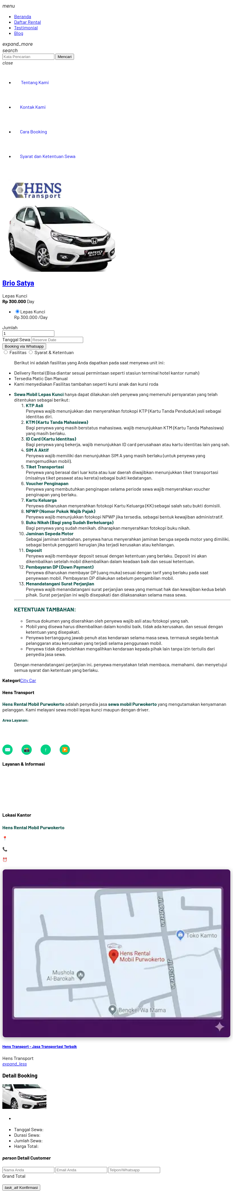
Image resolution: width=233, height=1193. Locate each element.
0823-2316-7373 (24, 849)
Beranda (22, 16)
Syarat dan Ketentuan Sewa (48, 156)
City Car (28, 680)
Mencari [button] (64, 57)
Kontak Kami (33, 107)
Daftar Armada (17, 775)
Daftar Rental (27, 22)
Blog (18, 33)
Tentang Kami (34, 82)
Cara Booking (33, 131)
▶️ (65, 749)
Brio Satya (18, 282)
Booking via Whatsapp (24, 346)
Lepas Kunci (30, 311)
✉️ (8, 749)
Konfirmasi (21, 1187)
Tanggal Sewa (16, 339)
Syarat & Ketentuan (54, 352)
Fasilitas (17, 352)
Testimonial (26, 27)
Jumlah (10, 327)
